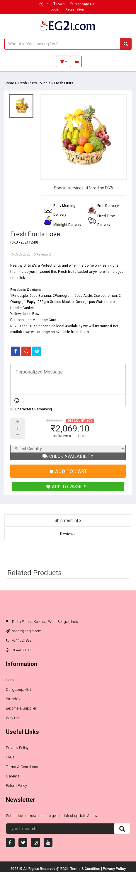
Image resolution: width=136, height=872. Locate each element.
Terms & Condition (85, 869)
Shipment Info (68, 520)
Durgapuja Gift (18, 689)
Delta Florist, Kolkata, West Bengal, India (42, 621)
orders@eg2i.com (23, 631)
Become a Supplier (21, 708)
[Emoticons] (17, 400)
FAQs (10, 757)
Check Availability (67, 456)
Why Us (12, 718)
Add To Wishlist (68, 486)
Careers (12, 776)
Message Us (82, 4)
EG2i (64, 869)
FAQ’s (58, 4)
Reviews (68, 534)
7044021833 (19, 640)
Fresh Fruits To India (34, 83)
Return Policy (16, 785)
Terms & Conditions (22, 767)
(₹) (43, 4)
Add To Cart (68, 471)
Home (9, 83)
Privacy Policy (17, 748)
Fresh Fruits (63, 83)
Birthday (13, 699)
